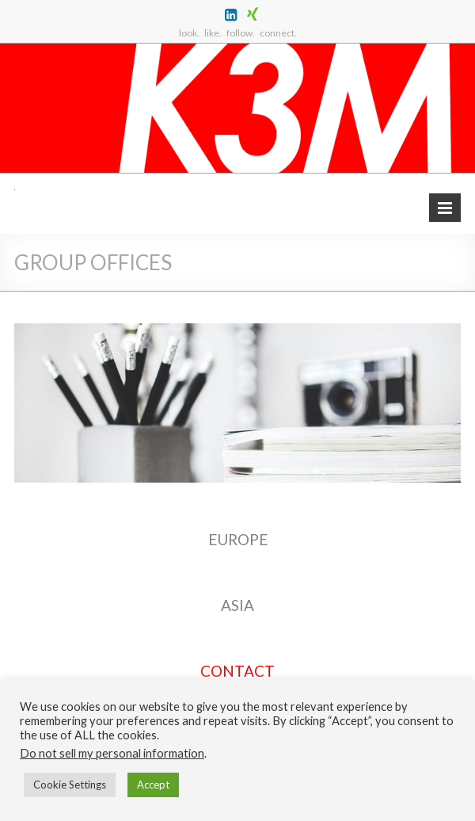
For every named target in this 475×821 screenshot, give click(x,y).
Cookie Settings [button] (69, 784)
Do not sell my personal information (112, 753)
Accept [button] (153, 784)
